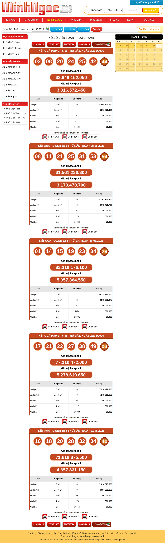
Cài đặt (97, 29)
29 (140, 45)
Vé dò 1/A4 (93, 137)
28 (133, 45)
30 (147, 45)
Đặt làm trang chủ (149, 29)
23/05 (54, 44)
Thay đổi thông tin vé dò (146, 2)
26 (120, 45)
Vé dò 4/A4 (53, 137)
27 (127, 45)
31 (154, 45)
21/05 (38, 44)
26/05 (69, 44)
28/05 (84, 44)
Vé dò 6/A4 (73, 137)
